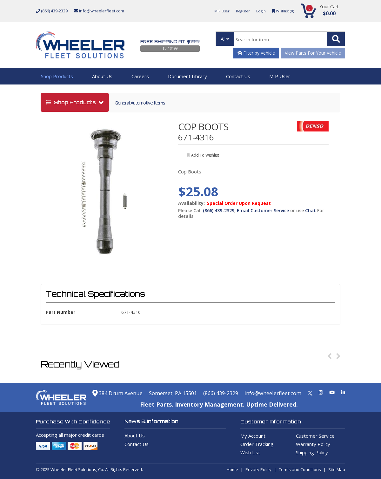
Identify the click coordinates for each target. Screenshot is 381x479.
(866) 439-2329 (52, 11)
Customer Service (315, 436)
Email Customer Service (263, 210)
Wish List (250, 452)
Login (258, 11)
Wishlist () (282, 11)
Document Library (187, 76)
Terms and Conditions (300, 469)
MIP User (215, 11)
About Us (102, 76)
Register (239, 11)
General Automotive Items (140, 102)
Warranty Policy (313, 444)
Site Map (336, 469)
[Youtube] (332, 392)
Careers (140, 76)
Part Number (60, 312)
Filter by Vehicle (256, 53)
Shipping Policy (312, 452)
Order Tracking (256, 444)
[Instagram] (321, 392)
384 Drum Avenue (99, 393)
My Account (252, 436)
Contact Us (238, 76)
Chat (310, 210)
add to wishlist (205, 155)
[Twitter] (310, 392)
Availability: (191, 203)
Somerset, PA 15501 (160, 393)
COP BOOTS (203, 126)
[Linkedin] (343, 392)
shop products (71, 102)
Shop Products (57, 76)
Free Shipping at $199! (170, 41)
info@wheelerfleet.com (99, 11)
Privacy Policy (258, 469)
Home (232, 469)
